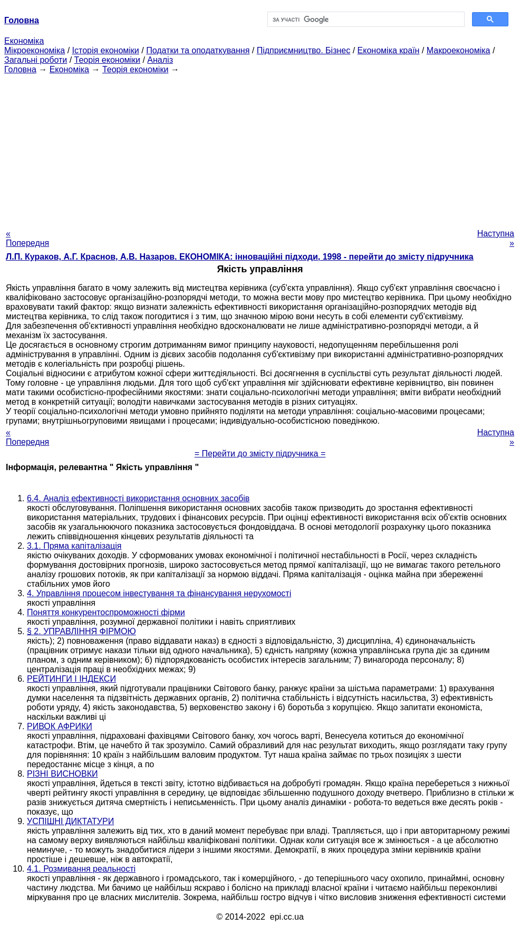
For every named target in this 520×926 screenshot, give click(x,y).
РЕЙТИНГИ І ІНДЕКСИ (71, 678)
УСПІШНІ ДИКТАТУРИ (70, 821)
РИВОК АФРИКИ (59, 726)
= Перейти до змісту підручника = (260, 453)
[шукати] (365, 19)
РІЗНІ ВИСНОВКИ (62, 773)
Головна (20, 69)
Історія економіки (105, 50)
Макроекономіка (458, 50)
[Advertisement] (260, 148)
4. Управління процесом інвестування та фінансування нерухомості (159, 593)
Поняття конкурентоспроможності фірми (106, 612)
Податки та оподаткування (197, 50)
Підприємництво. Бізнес (304, 50)
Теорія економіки (107, 59)
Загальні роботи (35, 59)
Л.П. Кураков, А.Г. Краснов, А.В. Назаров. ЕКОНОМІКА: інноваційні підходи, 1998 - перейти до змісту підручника (240, 256)
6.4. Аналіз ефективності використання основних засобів (138, 498)
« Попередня (27, 238)
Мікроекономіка (34, 50)
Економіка (24, 40)
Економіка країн (389, 50)
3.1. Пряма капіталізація (74, 545)
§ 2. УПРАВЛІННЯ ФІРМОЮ (81, 631)
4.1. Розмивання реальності (81, 868)
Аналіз (160, 59)
